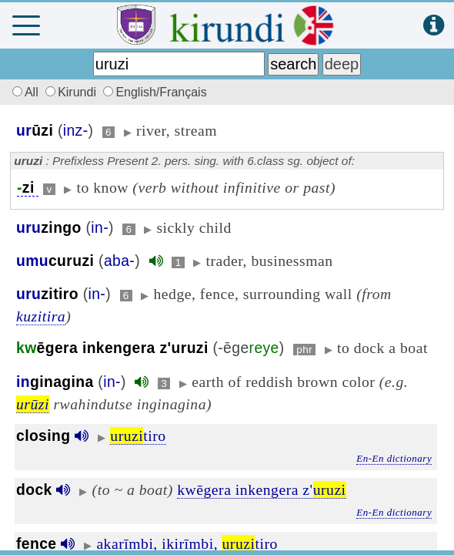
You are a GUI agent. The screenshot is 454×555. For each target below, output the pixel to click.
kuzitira (40, 316)
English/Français (154, 92)
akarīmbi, (126, 543)
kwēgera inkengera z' (261, 489)
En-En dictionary (394, 458)
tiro (137, 435)
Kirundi (72, 92)
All (23, 92)
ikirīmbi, (190, 543)
